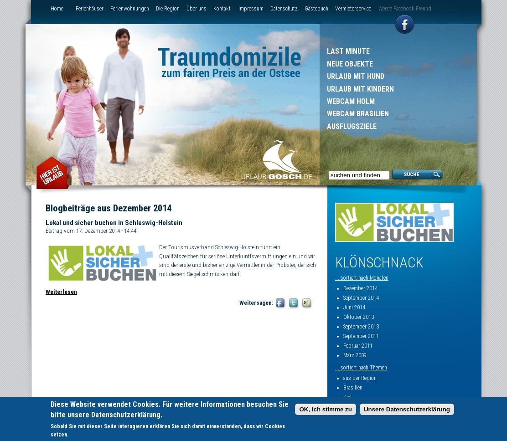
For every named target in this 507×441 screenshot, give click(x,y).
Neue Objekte (350, 64)
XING (307, 303)
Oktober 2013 (358, 317)
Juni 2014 (354, 307)
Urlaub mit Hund (355, 76)
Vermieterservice (353, 8)
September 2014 (361, 298)
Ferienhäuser (89, 8)
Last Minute (348, 51)
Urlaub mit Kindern (360, 89)
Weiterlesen (61, 291)
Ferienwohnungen (129, 8)
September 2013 (361, 326)
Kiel (347, 397)
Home (57, 8)
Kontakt (222, 8)
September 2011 (361, 336)
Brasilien (352, 388)
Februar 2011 (357, 346)
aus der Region (360, 378)
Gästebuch (316, 8)
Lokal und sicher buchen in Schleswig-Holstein (114, 223)
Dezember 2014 (360, 288)
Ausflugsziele (352, 126)
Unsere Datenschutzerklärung (407, 409)
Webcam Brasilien (358, 113)
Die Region (168, 8)
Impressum (251, 8)
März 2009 (355, 355)
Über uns (196, 8)
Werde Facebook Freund (404, 8)
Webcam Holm (351, 101)
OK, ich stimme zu (325, 409)
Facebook (280, 303)
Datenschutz (284, 8)
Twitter (294, 303)
